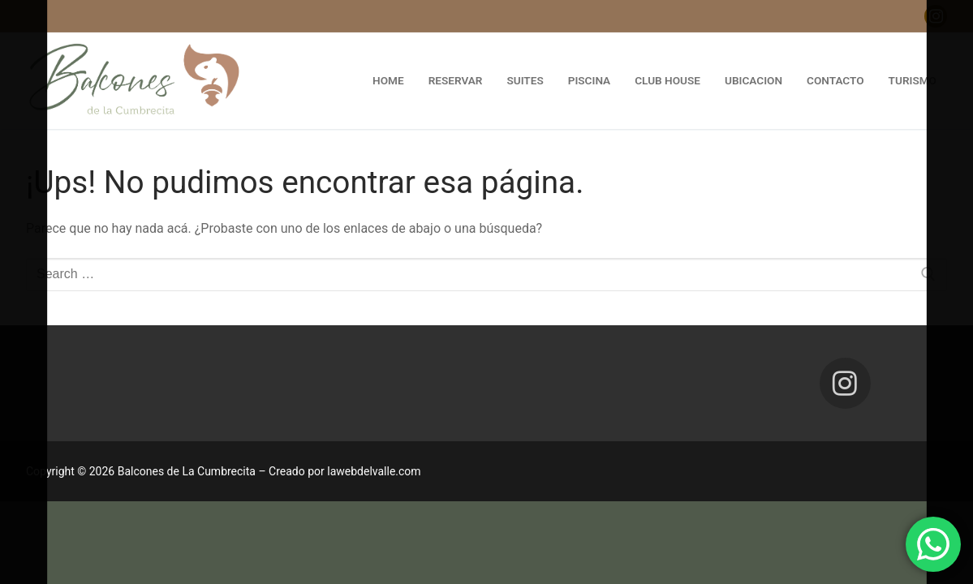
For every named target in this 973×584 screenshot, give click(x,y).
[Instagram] (935, 16)
